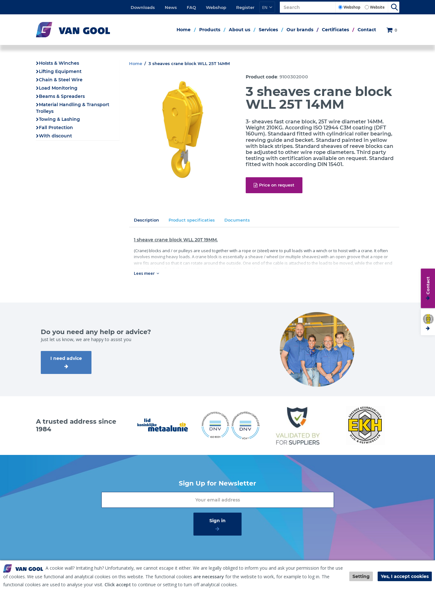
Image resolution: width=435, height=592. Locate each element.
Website (377, 7)
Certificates (335, 30)
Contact (367, 30)
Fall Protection (56, 127)
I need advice (66, 358)
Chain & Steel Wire (61, 80)
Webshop (216, 7)
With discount (55, 136)
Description (146, 220)
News (171, 7)
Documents (237, 220)
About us (239, 30)
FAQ (191, 7)
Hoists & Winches (59, 63)
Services (268, 30)
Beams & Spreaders (62, 96)
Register (245, 7)
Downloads (143, 7)
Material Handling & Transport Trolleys (72, 108)
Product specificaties (192, 220)
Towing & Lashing (59, 119)
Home (184, 30)
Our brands (299, 30)
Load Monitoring (58, 88)
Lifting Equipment (60, 71)
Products (209, 30)
